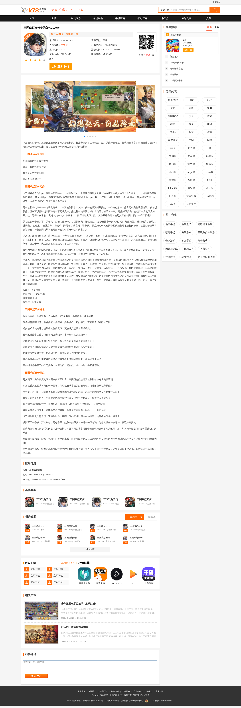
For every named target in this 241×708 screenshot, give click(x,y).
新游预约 (191, 204)
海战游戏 (186, 232)
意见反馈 (159, 694)
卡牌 (191, 100)
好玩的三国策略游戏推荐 (74, 627)
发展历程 (103, 694)
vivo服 (209, 172)
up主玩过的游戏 (206, 257)
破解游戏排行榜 (116, 697)
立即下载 (35, 569)
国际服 (191, 188)
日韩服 (172, 196)
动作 (209, 100)
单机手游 (98, 18)
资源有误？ (68, 563)
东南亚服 (191, 196)
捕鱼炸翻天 (173, 34)
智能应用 (142, 18)
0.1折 (209, 148)
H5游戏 (210, 196)
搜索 (214, 9)
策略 (209, 108)
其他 (172, 148)
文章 (208, 18)
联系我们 (92, 694)
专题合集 (187, 18)
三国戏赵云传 (43, 499)
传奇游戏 (202, 240)
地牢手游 (170, 224)
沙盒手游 (186, 240)
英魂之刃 (171, 56)
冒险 (172, 108)
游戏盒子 (186, 224)
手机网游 (76, 18)
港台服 (209, 188)
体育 (209, 132)
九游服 (172, 156)
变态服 (191, 148)
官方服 (191, 164)
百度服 (191, 180)
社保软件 (170, 257)
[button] (84, 136)
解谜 (209, 140)
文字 (191, 140)
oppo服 (191, 172)
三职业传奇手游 (206, 232)
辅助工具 (189, 248)
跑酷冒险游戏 (205, 224)
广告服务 (137, 694)
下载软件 (205, 248)
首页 (31, 18)
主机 (53, 18)
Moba (173, 132)
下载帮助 (126, 694)
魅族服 (172, 180)
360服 (210, 180)
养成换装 (173, 140)
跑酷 (209, 124)
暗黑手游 (170, 232)
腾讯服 (172, 164)
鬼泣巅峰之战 (174, 68)
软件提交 (148, 694)
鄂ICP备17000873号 (141, 697)
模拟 (172, 124)
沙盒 (191, 116)
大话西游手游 (174, 80)
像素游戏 (170, 240)
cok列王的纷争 (174, 62)
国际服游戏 (171, 248)
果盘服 (191, 156)
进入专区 (90, 549)
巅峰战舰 (171, 74)
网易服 (209, 156)
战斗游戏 (186, 257)
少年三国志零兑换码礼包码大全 (78, 603)
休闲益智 (173, 116)
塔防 (209, 116)
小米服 (172, 172)
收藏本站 (216, 2)
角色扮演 (173, 100)
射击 (191, 108)
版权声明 (115, 694)
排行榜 (164, 18)
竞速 (191, 132)
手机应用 (120, 18)
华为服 (209, 164)
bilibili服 (172, 188)
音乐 (191, 124)
